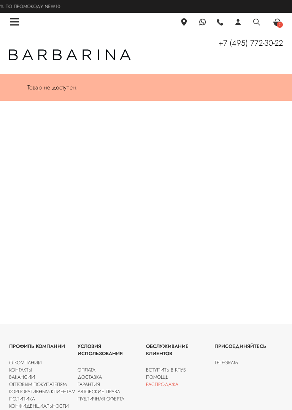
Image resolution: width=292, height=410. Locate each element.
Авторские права (99, 391)
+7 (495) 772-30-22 (251, 43)
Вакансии (22, 377)
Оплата (86, 369)
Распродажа (162, 384)
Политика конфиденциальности (39, 402)
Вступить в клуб (166, 369)
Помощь (157, 377)
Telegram (226, 362)
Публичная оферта (101, 398)
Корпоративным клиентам (42, 391)
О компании (25, 362)
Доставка (90, 377)
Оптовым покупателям (38, 384)
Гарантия (89, 384)
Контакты (20, 369)
